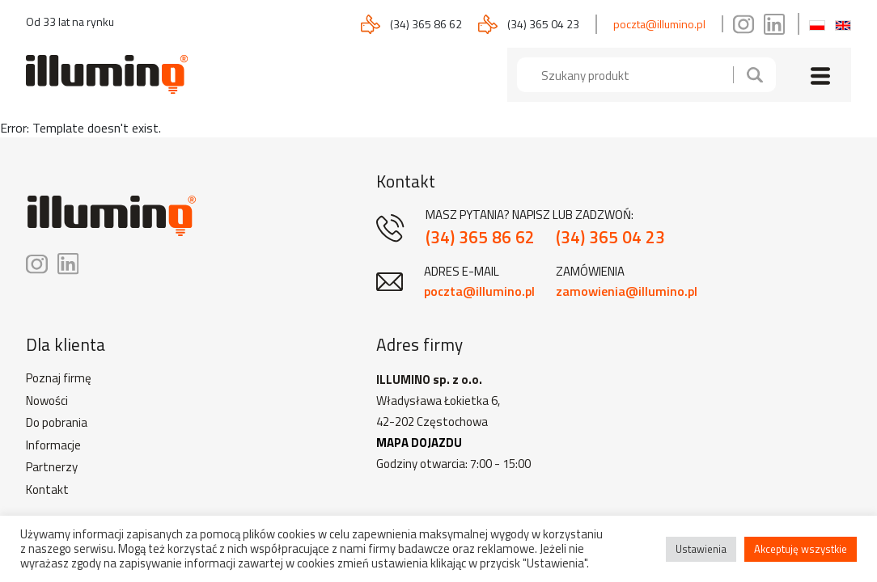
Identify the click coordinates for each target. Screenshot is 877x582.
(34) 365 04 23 (543, 23)
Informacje (53, 445)
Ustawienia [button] (701, 549)
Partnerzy (52, 467)
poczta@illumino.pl (659, 23)
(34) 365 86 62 (426, 23)
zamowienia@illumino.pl (626, 291)
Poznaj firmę (58, 378)
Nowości (47, 401)
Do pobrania (56, 423)
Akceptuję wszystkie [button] (800, 549)
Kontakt (47, 490)
